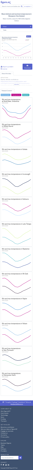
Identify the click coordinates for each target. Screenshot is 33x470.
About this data (6, 73)
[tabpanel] (16, 47)
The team (4, 421)
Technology (4, 415)
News (2, 417)
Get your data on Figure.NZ (9, 429)
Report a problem (7, 67)
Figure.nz (6, 2)
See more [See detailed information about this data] (16, 84)
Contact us (4, 433)
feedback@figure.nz (17, 404)
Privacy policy (5, 437)
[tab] (16, 26)
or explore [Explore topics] (28, 6)
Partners (3, 449)
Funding (3, 419)
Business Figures (6, 443)
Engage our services (7, 431)
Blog (2, 447)
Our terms (4, 435)
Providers (4, 451)
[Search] (21, 6)
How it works (4, 413)
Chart (5, 26)
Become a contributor (7, 427)
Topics (3, 445)
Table (4, 30)
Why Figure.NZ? (5, 411)
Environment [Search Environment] (5, 95)
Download (27, 67)
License (4, 69)
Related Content (7, 91)
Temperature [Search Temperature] (16, 95)
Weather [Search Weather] (25, 95)
